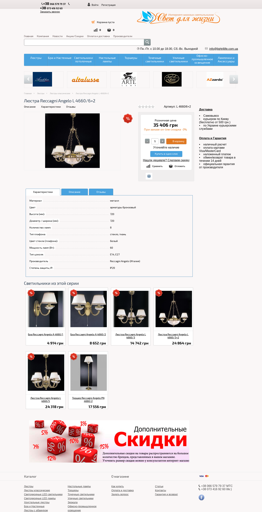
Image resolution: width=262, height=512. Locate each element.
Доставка (206, 85)
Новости (145, 12)
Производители (210, 12)
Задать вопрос (120, 470)
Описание (30, 83)
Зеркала (73, 478)
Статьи (159, 462)
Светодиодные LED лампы (40, 474)
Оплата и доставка (185, 12)
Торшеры (73, 466)
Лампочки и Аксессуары (82, 494)
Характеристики (51, 83)
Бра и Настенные (34, 482)
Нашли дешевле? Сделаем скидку (166, 136)
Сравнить (157, 142)
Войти (201, 4)
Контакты (160, 466)
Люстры (40, 70)
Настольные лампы (79, 462)
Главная (116, 12)
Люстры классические (60, 70)
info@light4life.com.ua (223, 25)
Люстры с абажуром (36, 486)
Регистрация (215, 4)
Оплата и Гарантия (212, 114)
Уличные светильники (81, 474)
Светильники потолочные (39, 490)
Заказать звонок (107, 3)
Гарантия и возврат (166, 470)
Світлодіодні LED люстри (82, 490)
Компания (130, 12)
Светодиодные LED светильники (43, 470)
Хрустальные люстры (36, 478)
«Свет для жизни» (154, 504)
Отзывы (71, 83)
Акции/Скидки (162, 12)
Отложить (179, 142)
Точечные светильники (81, 470)
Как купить (117, 462)
